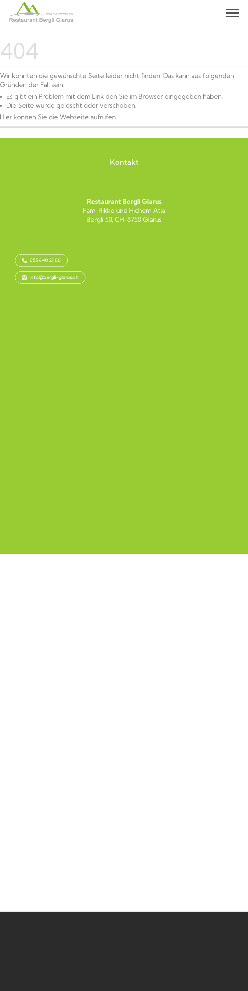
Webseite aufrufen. (88, 117)
